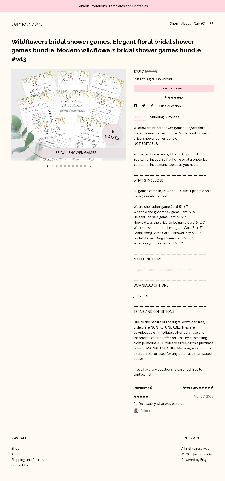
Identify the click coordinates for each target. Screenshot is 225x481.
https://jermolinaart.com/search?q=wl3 (163, 269)
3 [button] (61, 166)
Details (140, 117)
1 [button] (53, 166)
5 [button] (69, 166)
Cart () (199, 23)
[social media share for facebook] (136, 106)
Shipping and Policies (27, 459)
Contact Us (19, 465)
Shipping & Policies (164, 117)
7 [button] (77, 166)
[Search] (212, 24)
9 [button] (85, 166)
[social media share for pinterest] (152, 106)
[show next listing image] (90, 166)
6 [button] (73, 166)
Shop (174, 23)
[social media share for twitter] (144, 106)
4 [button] (65, 166)
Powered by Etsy (194, 459)
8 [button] (81, 166)
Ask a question (169, 106)
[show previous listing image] (48, 166)
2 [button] (57, 166)
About (186, 23)
